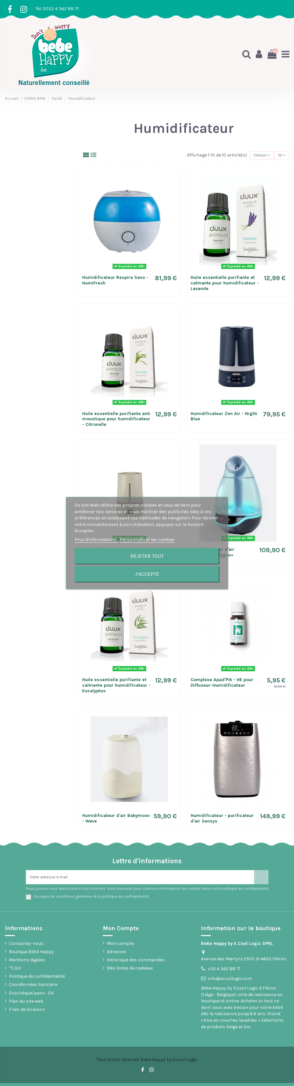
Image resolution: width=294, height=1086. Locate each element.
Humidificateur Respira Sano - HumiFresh (115, 281)
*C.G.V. (15, 971)
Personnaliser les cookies (147, 539)
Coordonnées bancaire (33, 988)
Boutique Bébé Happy (31, 954)
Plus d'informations (96, 539)
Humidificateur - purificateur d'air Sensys (222, 819)
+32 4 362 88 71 (224, 972)
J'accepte (147, 574)
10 (281, 156)
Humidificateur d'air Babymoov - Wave (116, 819)
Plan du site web (26, 1004)
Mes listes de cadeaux (130, 971)
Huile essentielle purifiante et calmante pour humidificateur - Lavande (225, 284)
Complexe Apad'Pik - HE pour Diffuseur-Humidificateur (222, 683)
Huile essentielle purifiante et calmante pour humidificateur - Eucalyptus (116, 686)
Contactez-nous (26, 946)
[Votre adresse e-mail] (140, 879)
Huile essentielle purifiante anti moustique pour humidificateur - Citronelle (116, 420)
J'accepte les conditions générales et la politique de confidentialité (91, 900)
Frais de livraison (27, 1012)
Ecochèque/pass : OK (31, 996)
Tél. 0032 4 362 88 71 (57, 8)
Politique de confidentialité (37, 979)
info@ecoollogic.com (230, 982)
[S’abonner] (261, 879)
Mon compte (120, 946)
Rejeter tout (147, 556)
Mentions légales (27, 963)
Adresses (116, 954)
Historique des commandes (136, 963)
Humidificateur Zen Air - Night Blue (224, 417)
